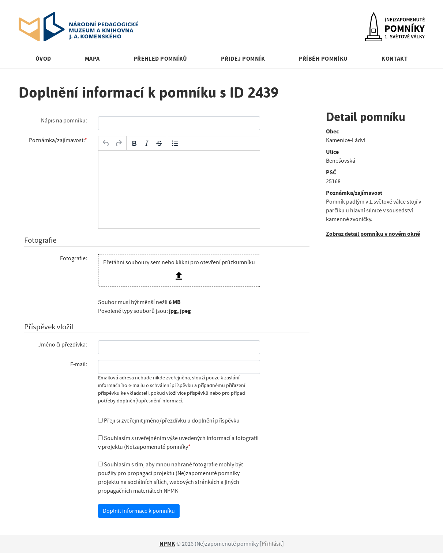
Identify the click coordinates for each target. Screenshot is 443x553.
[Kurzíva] (146, 143)
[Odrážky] (175, 143)
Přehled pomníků (160, 59)
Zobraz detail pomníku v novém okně (373, 234)
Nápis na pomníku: (64, 120)
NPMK (167, 544)
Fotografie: (73, 258)
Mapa (92, 59)
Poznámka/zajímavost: (57, 140)
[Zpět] (106, 143)
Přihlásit (272, 544)
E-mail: (78, 364)
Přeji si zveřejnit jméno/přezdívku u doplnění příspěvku (169, 420)
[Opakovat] (118, 143)
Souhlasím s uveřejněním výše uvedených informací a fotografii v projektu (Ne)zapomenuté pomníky (178, 443)
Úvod (43, 59)
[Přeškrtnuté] (159, 143)
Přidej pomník (243, 59)
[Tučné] (134, 143)
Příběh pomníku (323, 59)
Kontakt (395, 59)
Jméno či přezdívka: (62, 344)
